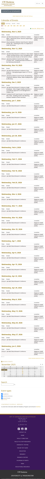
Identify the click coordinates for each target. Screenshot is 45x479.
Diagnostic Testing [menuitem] (22, 444)
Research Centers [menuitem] (22, 457)
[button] (22, 16)
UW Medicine (22, 472)
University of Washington (22, 476)
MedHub (38, 406)
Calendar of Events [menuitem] (23, 460)
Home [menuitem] (22, 435)
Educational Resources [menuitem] (22, 466)
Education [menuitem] (22, 451)
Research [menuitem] (22, 454)
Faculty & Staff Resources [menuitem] (22, 441)
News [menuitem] (22, 463)
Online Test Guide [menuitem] (22, 448)
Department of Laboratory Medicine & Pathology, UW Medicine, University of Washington (8, 4)
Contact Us (22, 432)
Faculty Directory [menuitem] (22, 438)
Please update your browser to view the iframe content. (22, 23)
